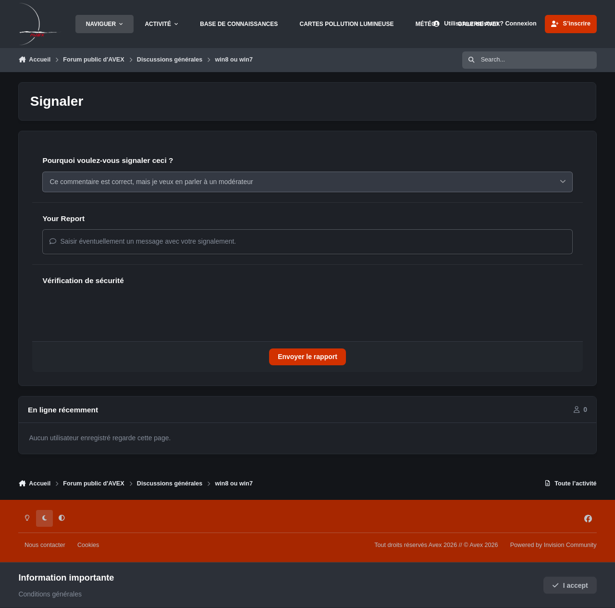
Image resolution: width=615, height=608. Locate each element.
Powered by (553, 545)
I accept (570, 585)
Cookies (88, 545)
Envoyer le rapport (307, 356)
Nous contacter (45, 545)
